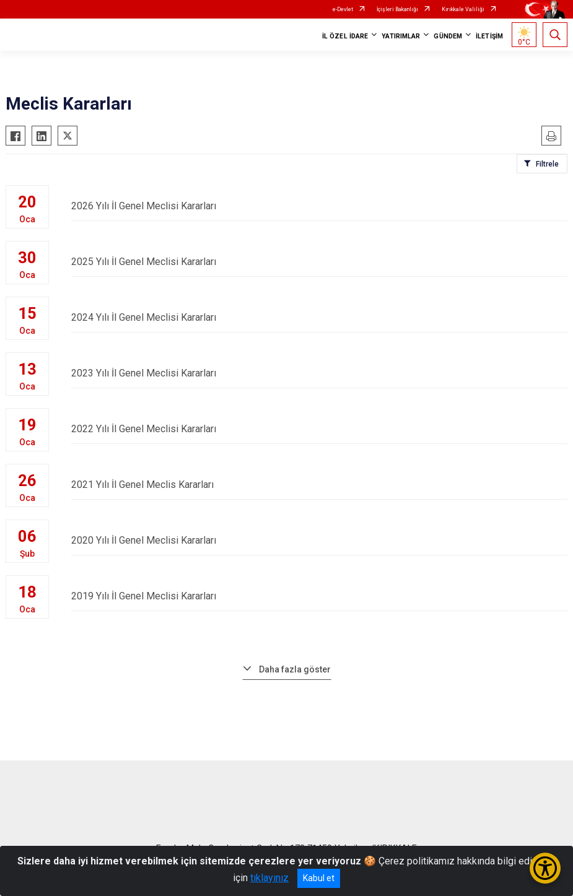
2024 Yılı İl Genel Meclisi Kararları (319, 317)
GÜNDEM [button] (448, 36)
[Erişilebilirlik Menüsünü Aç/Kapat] (545, 868)
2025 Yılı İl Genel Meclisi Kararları (319, 261)
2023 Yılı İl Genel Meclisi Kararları (319, 373)
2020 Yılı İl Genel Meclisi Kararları (319, 540)
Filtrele (547, 164)
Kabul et (319, 878)
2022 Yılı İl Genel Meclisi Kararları (319, 429)
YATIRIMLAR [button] (401, 36)
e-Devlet (343, 9)
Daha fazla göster (295, 669)
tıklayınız (269, 878)
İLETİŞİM (489, 36)
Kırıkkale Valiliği (463, 9)
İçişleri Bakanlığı (397, 9)
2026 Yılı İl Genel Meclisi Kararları (319, 206)
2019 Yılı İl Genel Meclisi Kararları (319, 596)
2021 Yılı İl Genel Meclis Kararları (319, 484)
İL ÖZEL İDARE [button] (345, 36)
